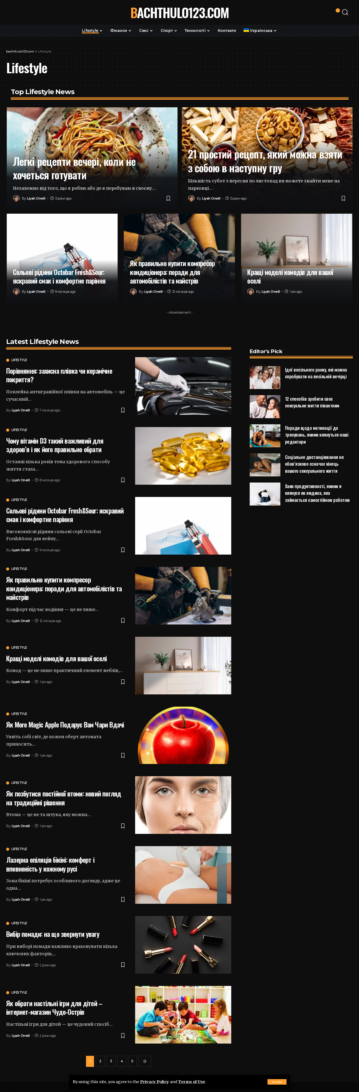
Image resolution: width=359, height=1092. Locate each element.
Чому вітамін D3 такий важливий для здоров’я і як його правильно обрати (54, 445)
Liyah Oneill (36, 198)
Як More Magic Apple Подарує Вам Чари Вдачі (65, 724)
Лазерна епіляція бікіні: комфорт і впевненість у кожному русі (50, 864)
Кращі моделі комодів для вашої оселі (290, 276)
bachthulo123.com (179, 12)
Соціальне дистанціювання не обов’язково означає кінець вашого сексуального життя (314, 453)
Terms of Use (191, 1081)
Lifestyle (19, 360)
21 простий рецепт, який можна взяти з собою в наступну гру (265, 160)
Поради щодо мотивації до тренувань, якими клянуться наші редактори (317, 424)
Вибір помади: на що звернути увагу (52, 934)
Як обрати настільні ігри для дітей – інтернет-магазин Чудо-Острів (54, 1007)
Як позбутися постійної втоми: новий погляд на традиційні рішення (63, 797)
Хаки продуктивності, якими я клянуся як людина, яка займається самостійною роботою (317, 482)
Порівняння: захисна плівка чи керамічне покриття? (59, 375)
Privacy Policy (154, 1081)
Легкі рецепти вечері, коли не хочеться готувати (74, 167)
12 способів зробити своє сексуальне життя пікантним (312, 391)
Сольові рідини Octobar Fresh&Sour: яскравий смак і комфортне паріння (59, 276)
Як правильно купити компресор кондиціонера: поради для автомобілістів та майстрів (172, 271)
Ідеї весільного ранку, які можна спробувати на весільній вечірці (316, 362)
